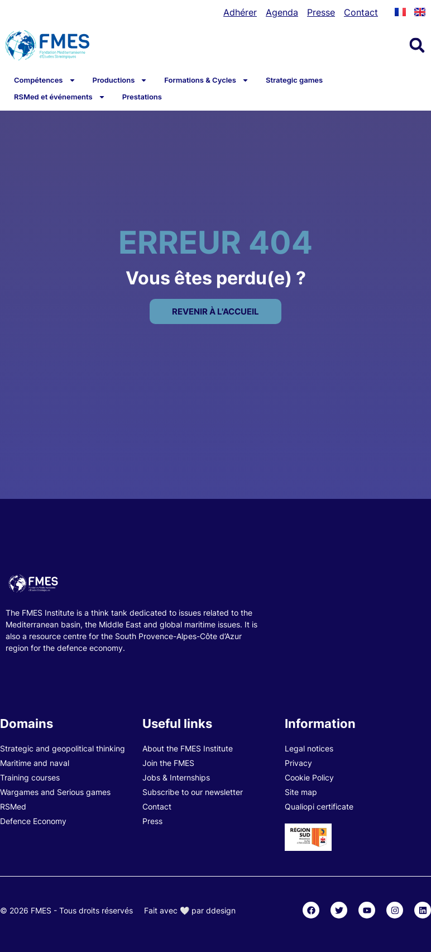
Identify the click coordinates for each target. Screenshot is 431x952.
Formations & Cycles (206, 80)
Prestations (142, 96)
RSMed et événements (60, 96)
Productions (120, 80)
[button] (417, 45)
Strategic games (294, 79)
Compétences (45, 80)
